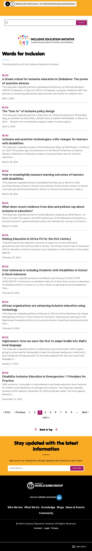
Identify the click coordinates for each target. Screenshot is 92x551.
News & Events (75, 507)
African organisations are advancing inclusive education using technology (43, 308)
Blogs (60, 507)
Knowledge (48, 507)
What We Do (32, 507)
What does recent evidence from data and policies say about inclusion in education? (43, 209)
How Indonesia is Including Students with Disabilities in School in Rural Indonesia (44, 272)
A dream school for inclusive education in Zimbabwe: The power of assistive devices (45, 81)
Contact (38, 528)
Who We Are (15, 507)
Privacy (54, 528)
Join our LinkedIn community (46, 497)
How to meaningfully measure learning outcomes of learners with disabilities (43, 177)
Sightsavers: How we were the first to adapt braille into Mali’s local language (44, 343)
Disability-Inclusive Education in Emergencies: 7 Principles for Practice (44, 378)
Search (81, 23)
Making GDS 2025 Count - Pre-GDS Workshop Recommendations (45, 4)
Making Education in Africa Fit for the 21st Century (36, 239)
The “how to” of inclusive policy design (28, 111)
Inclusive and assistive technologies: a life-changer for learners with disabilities (45, 141)
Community (46, 513)
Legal (46, 528)
